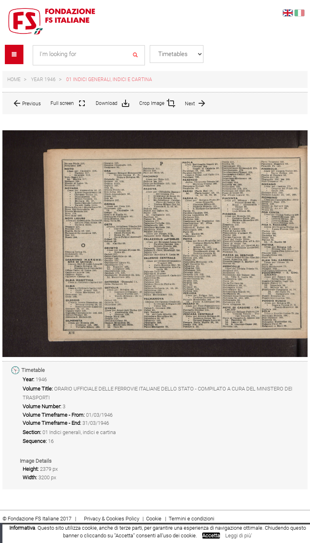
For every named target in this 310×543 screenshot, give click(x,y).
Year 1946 (43, 79)
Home (14, 79)
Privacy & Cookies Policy (111, 519)
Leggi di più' (238, 536)
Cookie (154, 519)
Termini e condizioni (191, 519)
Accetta (211, 536)
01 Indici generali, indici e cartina (109, 79)
